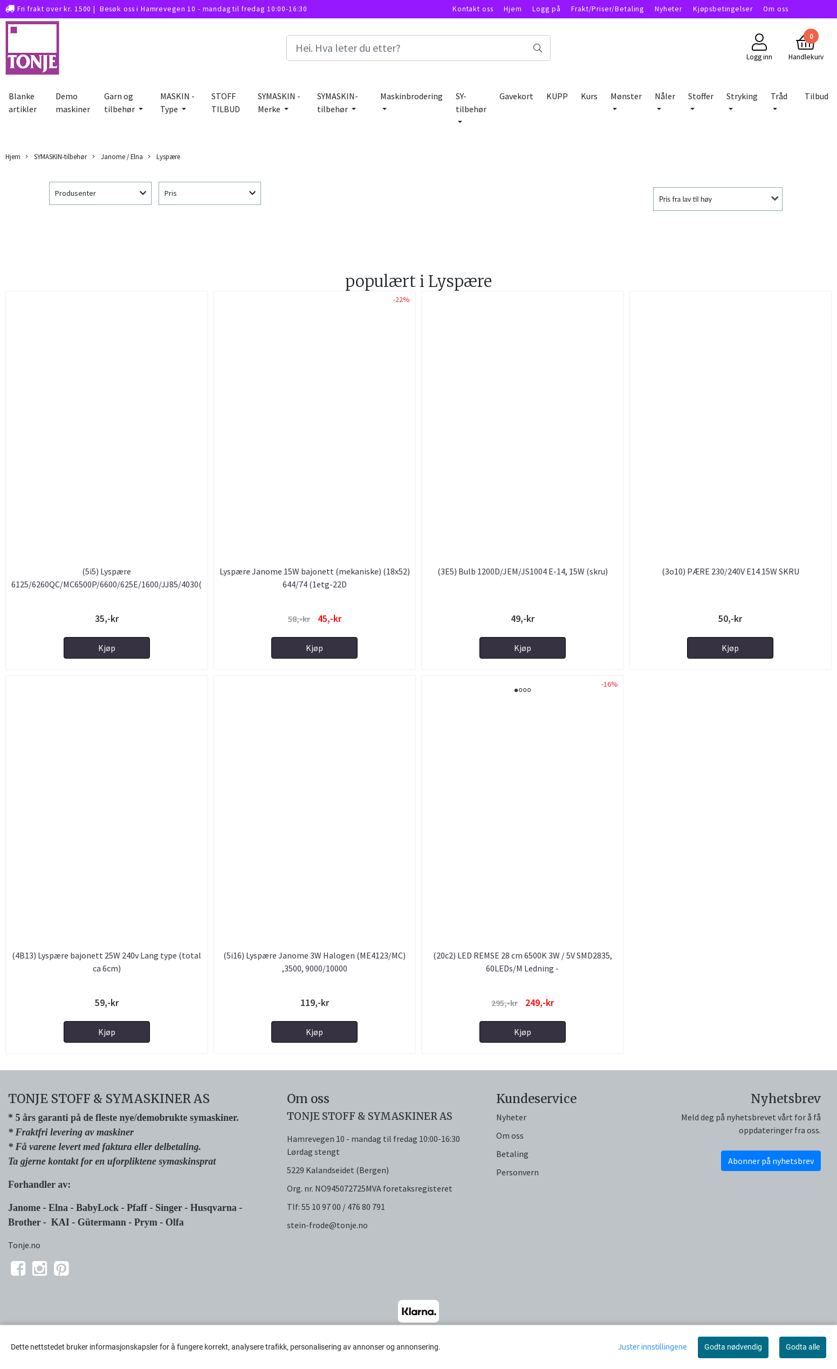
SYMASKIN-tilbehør (337, 102)
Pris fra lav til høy (685, 199)
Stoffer (700, 96)
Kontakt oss (472, 8)
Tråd (779, 96)
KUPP (557, 96)
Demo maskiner (73, 102)
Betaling (512, 1153)
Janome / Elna (117, 156)
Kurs (589, 96)
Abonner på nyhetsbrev (771, 1160)
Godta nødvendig (733, 1347)
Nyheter (668, 8)
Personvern (517, 1172)
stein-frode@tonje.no (327, 1225)
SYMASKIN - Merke (279, 102)
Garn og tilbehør (120, 102)
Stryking (742, 96)
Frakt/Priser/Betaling (607, 8)
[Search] (418, 48)
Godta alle (803, 1347)
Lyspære (164, 156)
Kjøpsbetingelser (723, 8)
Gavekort (516, 96)
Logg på (546, 8)
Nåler (665, 96)
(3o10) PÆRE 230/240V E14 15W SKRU (730, 571)
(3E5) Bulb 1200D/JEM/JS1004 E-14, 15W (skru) (522, 571)
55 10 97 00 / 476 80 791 (343, 1206)
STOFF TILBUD (225, 102)
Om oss (775, 8)
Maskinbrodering (411, 96)
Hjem (513, 8)
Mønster (626, 96)
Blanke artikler (23, 102)
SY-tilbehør (471, 102)
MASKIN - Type (177, 102)
